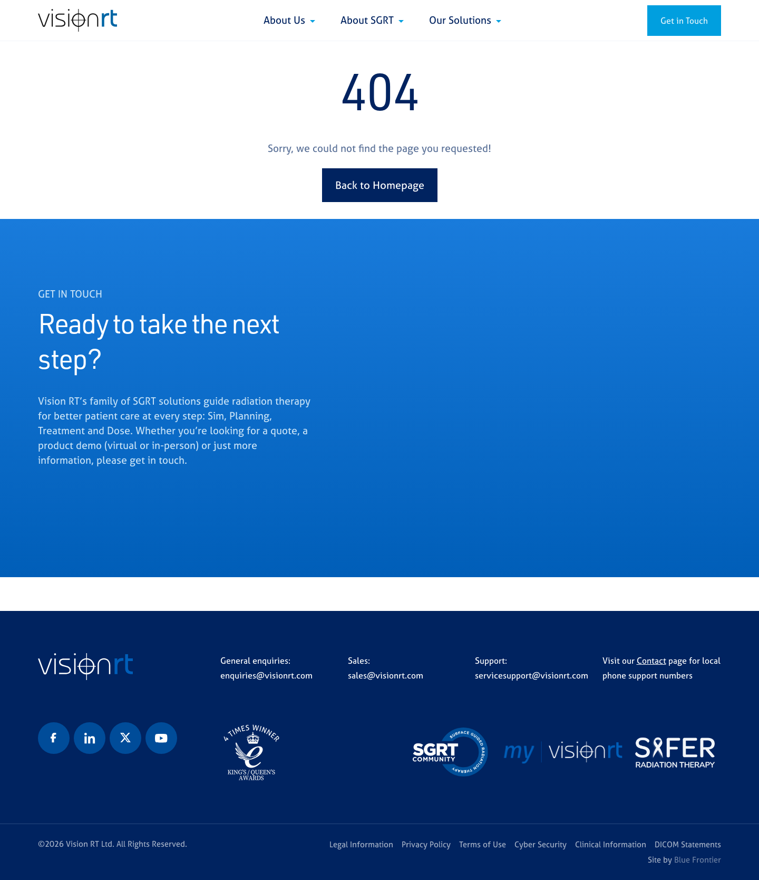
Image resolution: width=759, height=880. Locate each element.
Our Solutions (461, 20)
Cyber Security (540, 844)
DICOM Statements (688, 844)
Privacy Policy (426, 844)
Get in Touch (684, 20)
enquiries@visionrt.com (266, 675)
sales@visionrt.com (385, 675)
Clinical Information (610, 844)
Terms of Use (482, 844)
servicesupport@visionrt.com (531, 675)
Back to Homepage (379, 185)
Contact (651, 660)
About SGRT (368, 20)
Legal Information (361, 844)
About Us (286, 20)
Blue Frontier (697, 860)
